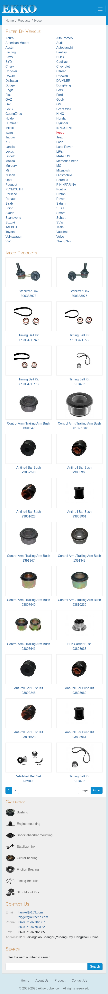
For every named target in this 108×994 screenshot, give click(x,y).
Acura (9, 38)
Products (24, 20)
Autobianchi (64, 47)
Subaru (61, 217)
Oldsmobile (64, 175)
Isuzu (9, 132)
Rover (60, 198)
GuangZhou (13, 113)
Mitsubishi (63, 170)
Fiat (8, 94)
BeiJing (10, 52)
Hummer (11, 123)
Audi (59, 43)
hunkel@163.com (30, 912)
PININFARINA (66, 184)
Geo (8, 104)
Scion (9, 208)
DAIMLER (63, 80)
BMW (9, 57)
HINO (60, 113)
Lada (59, 142)
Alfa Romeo (64, 38)
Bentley (61, 52)
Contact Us (79, 980)
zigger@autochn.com (33, 917)
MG (58, 165)
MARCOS (63, 156)
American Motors (17, 43)
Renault (10, 198)
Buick (60, 57)
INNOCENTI (65, 128)
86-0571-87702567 (31, 922)
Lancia (10, 146)
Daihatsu (11, 80)
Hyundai (62, 123)
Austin (9, 47)
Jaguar (10, 137)
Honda (61, 118)
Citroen (61, 71)
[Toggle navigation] (100, 9)
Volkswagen (13, 236)
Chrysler (11, 71)
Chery (9, 66)
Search (95, 966)
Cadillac (62, 61)
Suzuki (10, 222)
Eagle (9, 90)
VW (8, 241)
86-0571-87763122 (31, 927)
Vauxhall (62, 232)
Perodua (62, 180)
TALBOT (11, 227)
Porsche (11, 194)
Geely (60, 99)
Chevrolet (63, 66)
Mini (8, 170)
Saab (9, 203)
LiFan (60, 151)
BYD (8, 61)
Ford (59, 94)
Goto (96, 790)
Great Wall (63, 109)
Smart (60, 213)
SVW (59, 222)
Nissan (10, 175)
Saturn (61, 203)
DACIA (10, 76)
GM (58, 104)
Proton (61, 194)
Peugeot (11, 184)
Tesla (60, 227)
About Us (41, 980)
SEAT (60, 208)
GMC (9, 109)
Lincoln (10, 156)
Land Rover (64, 146)
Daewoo (62, 76)
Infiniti (9, 128)
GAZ (8, 99)
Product (60, 980)
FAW (59, 90)
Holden (10, 118)
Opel (8, 180)
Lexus (9, 151)
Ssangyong (13, 217)
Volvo (60, 236)
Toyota (10, 232)
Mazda (10, 161)
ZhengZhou (64, 241)
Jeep (59, 137)
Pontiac (61, 189)
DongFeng (63, 85)
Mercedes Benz (67, 161)
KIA (8, 142)
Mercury (11, 165)
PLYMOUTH (14, 189)
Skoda (9, 213)
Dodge (10, 85)
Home (9, 20)
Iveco (38, 20)
